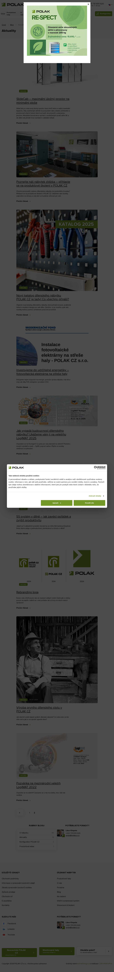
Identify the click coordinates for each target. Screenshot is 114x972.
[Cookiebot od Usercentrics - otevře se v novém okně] (95, 467)
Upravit (57, 503)
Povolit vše (89, 503)
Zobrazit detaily (95, 496)
